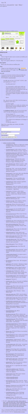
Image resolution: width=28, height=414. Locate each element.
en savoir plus (12, 77)
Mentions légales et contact (19, 411)
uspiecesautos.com (10, 373)
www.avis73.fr (10, 4)
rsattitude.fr (8, 264)
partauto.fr (8, 279)
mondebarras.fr (9, 144)
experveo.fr (8, 191)
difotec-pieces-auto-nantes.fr (13, 306)
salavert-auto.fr (9, 209)
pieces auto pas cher (14, 405)
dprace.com (8, 331)
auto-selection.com (10, 163)
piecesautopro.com (10, 380)
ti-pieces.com (9, 286)
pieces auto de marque (18, 406)
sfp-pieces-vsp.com (10, 314)
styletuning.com (10, 271)
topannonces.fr (9, 181)
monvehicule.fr (9, 290)
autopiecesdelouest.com (11, 246)
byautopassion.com (10, 319)
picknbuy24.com (10, 159)
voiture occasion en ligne (9, 143)
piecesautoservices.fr (11, 213)
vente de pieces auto (11, 402)
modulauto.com (9, 220)
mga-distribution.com (11, 310)
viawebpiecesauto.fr (11, 392)
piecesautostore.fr (10, 353)
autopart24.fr (9, 362)
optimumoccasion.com (11, 152)
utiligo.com (8, 389)
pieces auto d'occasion (13, 401)
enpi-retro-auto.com (11, 294)
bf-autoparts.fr (9, 260)
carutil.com (8, 204)
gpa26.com (8, 168)
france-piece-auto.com (11, 235)
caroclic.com (9, 281)
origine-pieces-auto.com (12, 297)
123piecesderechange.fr (11, 254)
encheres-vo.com (10, 200)
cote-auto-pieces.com (11, 239)
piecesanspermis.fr (10, 334)
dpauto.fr (8, 385)
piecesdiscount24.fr (10, 249)
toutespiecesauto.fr (10, 232)
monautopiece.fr (10, 267)
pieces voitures (22, 405)
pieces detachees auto (14, 403)
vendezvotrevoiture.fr (11, 197)
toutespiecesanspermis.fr (12, 323)
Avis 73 (3, 2)
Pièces (20, 4)
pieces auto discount (8, 406)
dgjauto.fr (8, 349)
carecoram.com (9, 216)
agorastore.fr (9, 186)
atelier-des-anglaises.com (12, 369)
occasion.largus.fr (10, 149)
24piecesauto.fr (9, 339)
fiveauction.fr (9, 178)
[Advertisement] (12, 18)
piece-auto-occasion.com (12, 224)
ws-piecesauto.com (10, 344)
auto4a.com (8, 365)
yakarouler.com (9, 229)
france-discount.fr (10, 244)
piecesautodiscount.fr (11, 275)
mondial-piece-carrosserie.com (13, 301)
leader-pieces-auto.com (11, 358)
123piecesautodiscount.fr (12, 377)
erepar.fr (8, 397)
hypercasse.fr (9, 173)
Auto (16, 4)
